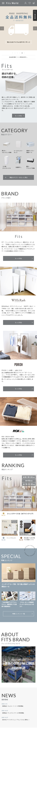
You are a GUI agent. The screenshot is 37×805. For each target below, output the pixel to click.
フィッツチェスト (11, 538)
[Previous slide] (2, 28)
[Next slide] (35, 28)
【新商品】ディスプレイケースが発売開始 (13, 713)
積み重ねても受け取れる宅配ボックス (29, 538)
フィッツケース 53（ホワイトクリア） (20, 513)
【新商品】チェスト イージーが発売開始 (12, 706)
